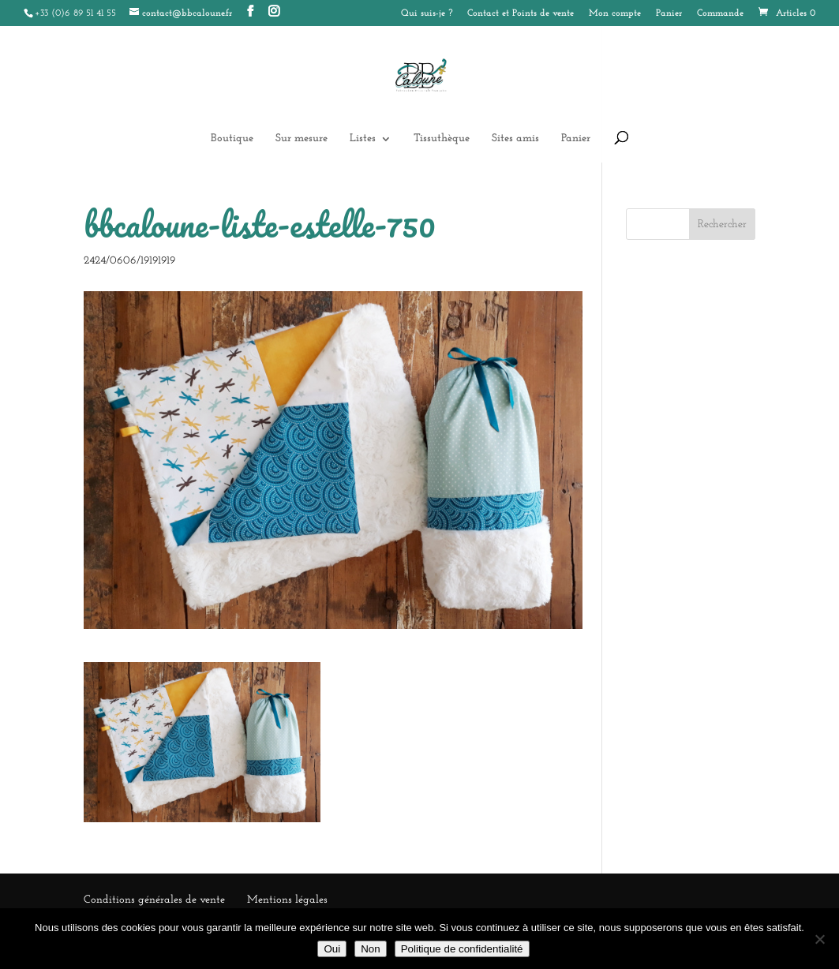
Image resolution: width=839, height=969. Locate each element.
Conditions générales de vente (154, 900)
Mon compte (615, 13)
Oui (332, 949)
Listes (363, 138)
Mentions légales (287, 900)
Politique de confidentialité (462, 949)
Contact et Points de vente (520, 13)
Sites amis (515, 138)
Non (370, 949)
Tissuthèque (442, 138)
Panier (669, 13)
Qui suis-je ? (426, 13)
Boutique (232, 138)
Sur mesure (301, 138)
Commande (720, 13)
